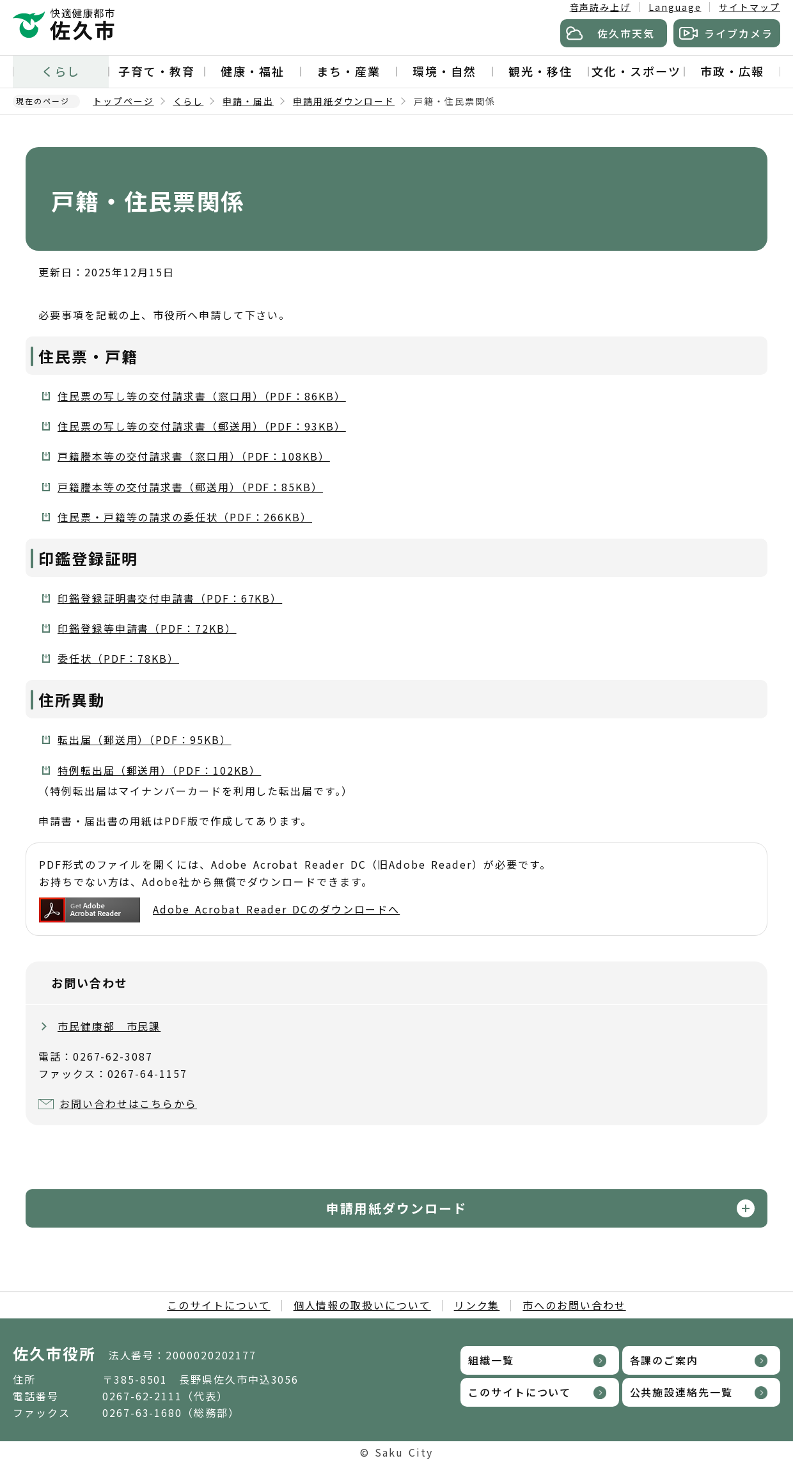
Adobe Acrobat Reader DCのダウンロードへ (219, 910)
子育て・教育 (156, 71)
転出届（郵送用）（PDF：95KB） (145, 739)
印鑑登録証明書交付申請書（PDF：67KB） (170, 598)
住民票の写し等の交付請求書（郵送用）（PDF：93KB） (202, 426)
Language (674, 7)
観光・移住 (540, 71)
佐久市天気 (626, 33)
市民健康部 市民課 (109, 1026)
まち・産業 (349, 71)
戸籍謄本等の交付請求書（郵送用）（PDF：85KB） (190, 486)
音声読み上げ (600, 7)
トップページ (123, 101)
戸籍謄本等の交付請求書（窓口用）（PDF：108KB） (194, 456)
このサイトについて (218, 1305)
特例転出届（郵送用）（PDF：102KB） (159, 770)
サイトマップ (749, 7)
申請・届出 (248, 101)
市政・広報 (732, 71)
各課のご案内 (664, 1360)
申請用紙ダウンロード (344, 101)
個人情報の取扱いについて (362, 1305)
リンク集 (477, 1305)
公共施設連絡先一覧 (681, 1392)
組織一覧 (491, 1360)
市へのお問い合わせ (573, 1305)
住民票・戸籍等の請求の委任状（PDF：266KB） (185, 517)
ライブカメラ (738, 33)
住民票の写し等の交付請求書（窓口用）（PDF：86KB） (202, 396)
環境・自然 (444, 71)
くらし (61, 71)
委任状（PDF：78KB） (118, 658)
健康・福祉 (253, 71)
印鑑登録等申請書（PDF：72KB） (147, 628)
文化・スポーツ (636, 71)
